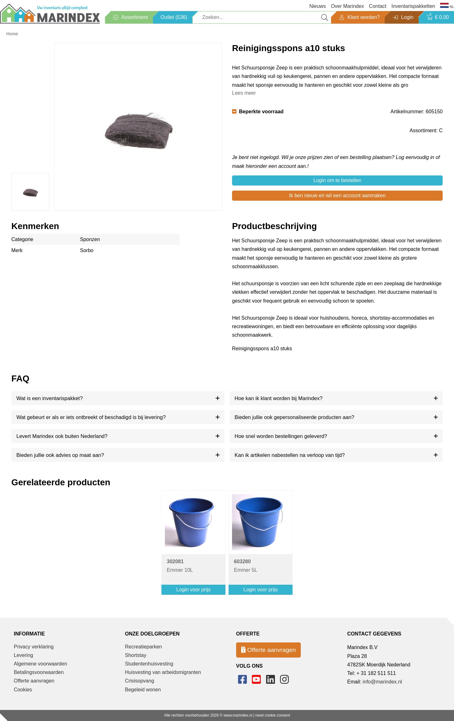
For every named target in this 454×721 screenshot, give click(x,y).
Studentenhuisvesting (149, 663)
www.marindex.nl (238, 715)
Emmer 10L (180, 566)
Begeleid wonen (143, 689)
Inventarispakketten (413, 6)
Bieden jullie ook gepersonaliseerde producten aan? (294, 417)
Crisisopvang (139, 680)
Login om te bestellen (337, 180)
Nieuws (317, 6)
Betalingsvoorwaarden (39, 672)
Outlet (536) (173, 17)
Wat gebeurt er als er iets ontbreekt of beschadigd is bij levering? (91, 417)
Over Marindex (347, 6)
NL (447, 6)
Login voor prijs (193, 589)
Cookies (23, 689)
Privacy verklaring (34, 646)
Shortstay (135, 655)
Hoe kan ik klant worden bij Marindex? (279, 398)
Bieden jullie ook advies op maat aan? (60, 455)
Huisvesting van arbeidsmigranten (163, 672)
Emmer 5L (245, 566)
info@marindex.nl (382, 681)
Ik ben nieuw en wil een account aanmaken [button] (337, 195)
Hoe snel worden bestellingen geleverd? (281, 436)
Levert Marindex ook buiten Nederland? (62, 436)
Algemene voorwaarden (40, 663)
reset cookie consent (272, 715)
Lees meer (244, 93)
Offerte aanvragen (34, 680)
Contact (377, 6)
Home (12, 33)
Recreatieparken (143, 646)
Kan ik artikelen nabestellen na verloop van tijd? (290, 455)
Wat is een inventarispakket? (49, 398)
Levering (23, 655)
